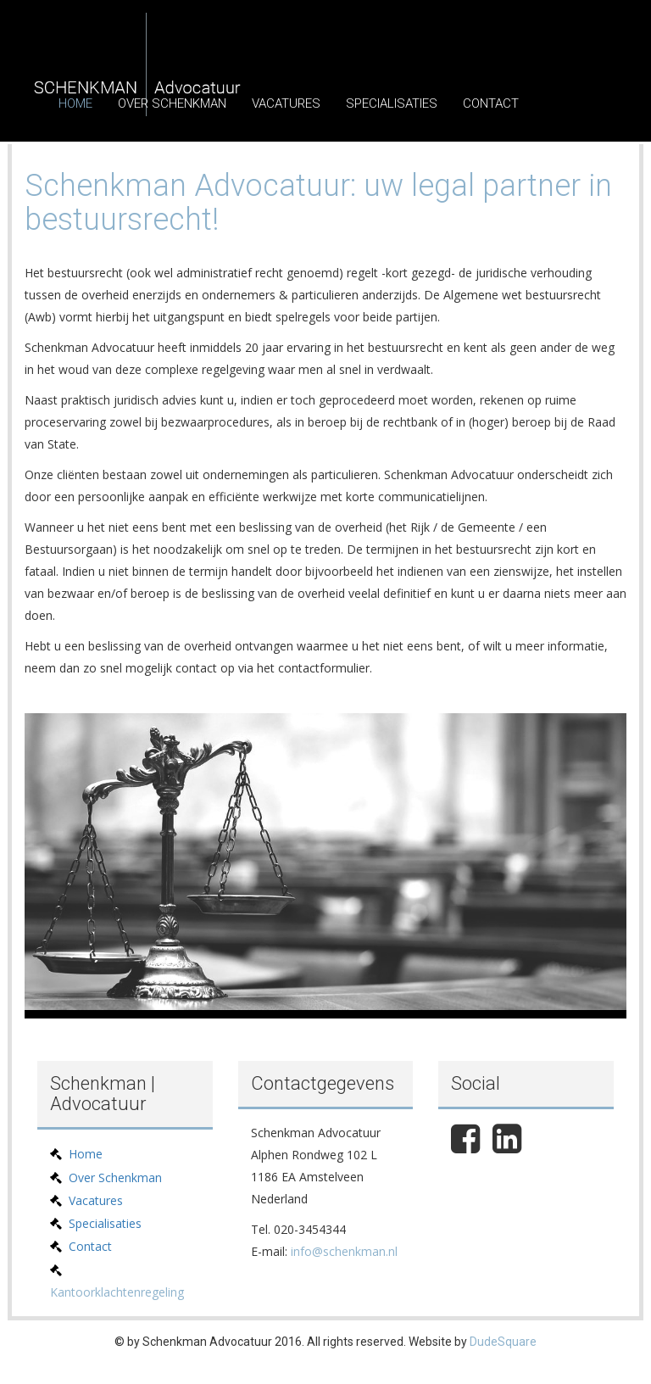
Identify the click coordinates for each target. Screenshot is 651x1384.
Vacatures (286, 103)
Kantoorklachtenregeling (117, 1292)
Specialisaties (391, 103)
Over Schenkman (172, 103)
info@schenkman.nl (344, 1251)
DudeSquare (503, 1341)
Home (75, 103)
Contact (491, 103)
